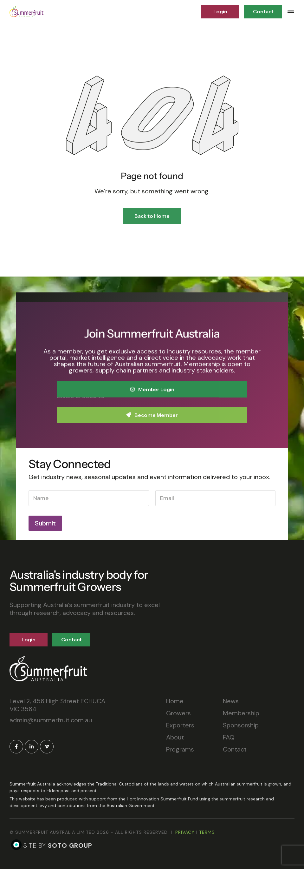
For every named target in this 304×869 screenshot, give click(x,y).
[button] (290, 12)
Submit (45, 523)
